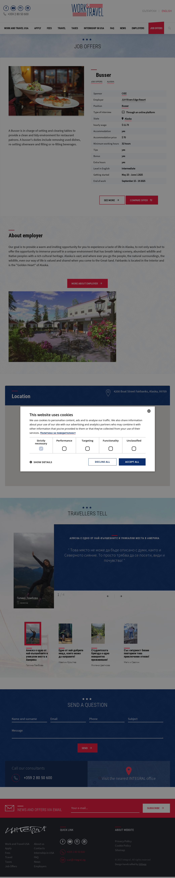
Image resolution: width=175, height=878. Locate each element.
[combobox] (149, 411)
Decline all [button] (101, 461)
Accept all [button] (132, 461)
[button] (41, 462)
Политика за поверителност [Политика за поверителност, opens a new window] (59, 432)
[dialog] (87, 439)
